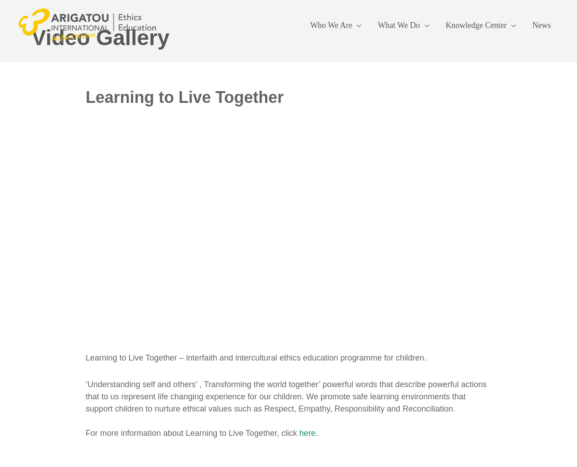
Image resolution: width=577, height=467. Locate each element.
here (307, 433)
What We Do (399, 25)
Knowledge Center (476, 25)
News (541, 25)
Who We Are (331, 25)
